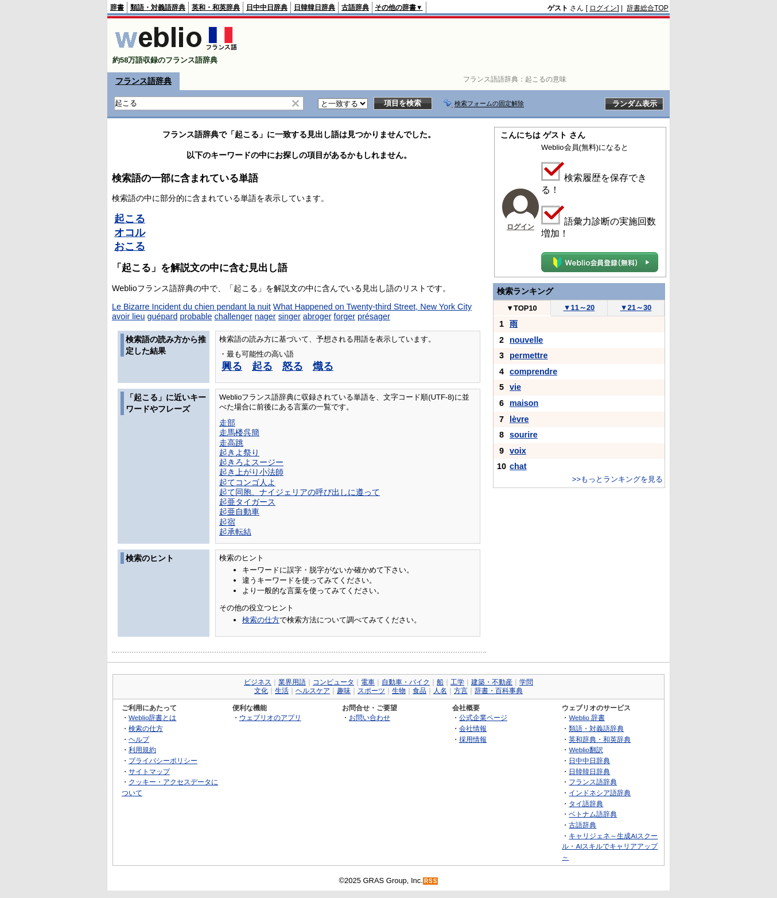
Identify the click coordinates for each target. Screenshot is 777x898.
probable (196, 316)
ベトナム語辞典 (593, 814)
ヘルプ (139, 739)
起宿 (227, 522)
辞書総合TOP (648, 8)
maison (524, 403)
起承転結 (235, 531)
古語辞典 (355, 7)
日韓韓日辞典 (314, 7)
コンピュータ (333, 682)
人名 (440, 690)
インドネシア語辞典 (600, 792)
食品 (419, 690)
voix (518, 450)
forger (344, 316)
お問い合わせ (369, 717)
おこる (129, 246)
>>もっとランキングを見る (617, 479)
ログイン (603, 8)
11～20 (579, 307)
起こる (129, 219)
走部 (227, 422)
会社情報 (473, 728)
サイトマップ (149, 771)
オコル (129, 232)
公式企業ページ (483, 717)
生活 (282, 690)
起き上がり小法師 (251, 472)
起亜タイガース (247, 501)
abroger (317, 316)
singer (289, 316)
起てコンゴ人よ (247, 482)
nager (265, 316)
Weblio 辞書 (587, 717)
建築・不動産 (491, 682)
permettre (528, 355)
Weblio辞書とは (152, 717)
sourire (524, 434)
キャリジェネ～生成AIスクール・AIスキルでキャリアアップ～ (610, 846)
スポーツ (371, 690)
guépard (162, 316)
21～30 (636, 307)
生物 (399, 690)
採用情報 (473, 739)
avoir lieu (128, 316)
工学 (457, 682)
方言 (461, 690)
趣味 (344, 690)
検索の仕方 (260, 620)
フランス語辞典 (143, 81)
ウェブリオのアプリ (270, 717)
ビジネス (257, 682)
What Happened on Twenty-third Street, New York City (372, 306)
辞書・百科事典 (499, 690)
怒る (292, 366)
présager (374, 316)
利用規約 (142, 749)
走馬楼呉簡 (239, 432)
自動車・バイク (406, 682)
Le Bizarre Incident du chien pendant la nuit (191, 306)
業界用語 (292, 682)
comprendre (533, 371)
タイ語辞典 (586, 803)
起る (262, 366)
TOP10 (521, 308)
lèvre (519, 419)
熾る (323, 366)
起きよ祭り (239, 452)
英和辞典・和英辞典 (600, 739)
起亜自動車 (239, 511)
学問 (526, 682)
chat (518, 466)
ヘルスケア (313, 690)
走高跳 (231, 442)
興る (232, 366)
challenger (233, 316)
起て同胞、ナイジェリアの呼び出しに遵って (299, 492)
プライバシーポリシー (163, 760)
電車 (368, 682)
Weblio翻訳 (586, 749)
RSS (431, 881)
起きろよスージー (251, 462)
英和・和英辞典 (216, 7)
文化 (261, 690)
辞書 (117, 7)
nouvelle (526, 340)
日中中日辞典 (267, 7)
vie (515, 387)
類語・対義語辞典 (157, 7)
